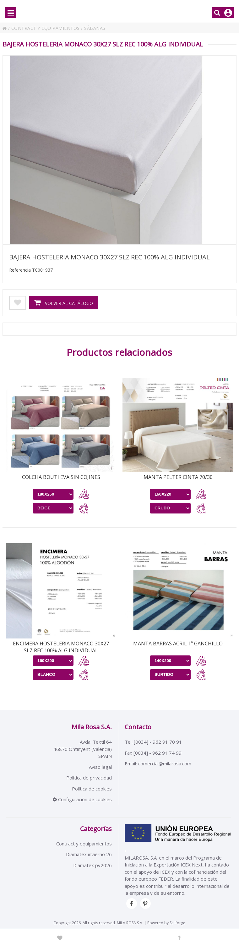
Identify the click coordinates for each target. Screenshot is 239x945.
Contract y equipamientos (84, 843)
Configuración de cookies (82, 799)
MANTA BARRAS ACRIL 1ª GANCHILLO (178, 643)
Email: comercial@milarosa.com (158, 763)
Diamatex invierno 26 (89, 854)
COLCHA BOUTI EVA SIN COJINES (61, 477)
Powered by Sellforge (166, 923)
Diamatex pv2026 (92, 865)
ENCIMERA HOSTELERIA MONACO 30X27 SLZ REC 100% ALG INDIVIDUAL (61, 647)
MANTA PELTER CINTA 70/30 (178, 477)
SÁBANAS (95, 28)
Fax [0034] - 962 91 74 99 (153, 753)
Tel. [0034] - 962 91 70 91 (153, 742)
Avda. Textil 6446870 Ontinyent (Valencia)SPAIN (82, 749)
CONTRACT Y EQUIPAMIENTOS (45, 28)
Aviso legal (100, 767)
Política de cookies (92, 788)
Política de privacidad (89, 777)
